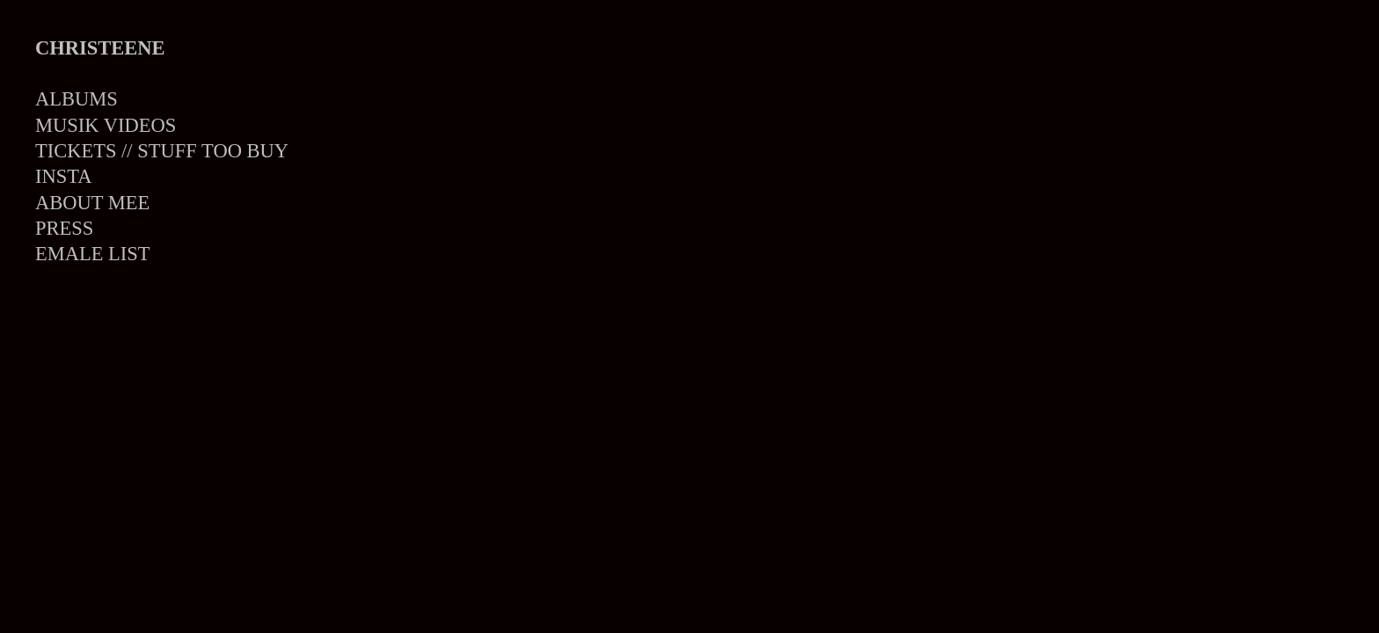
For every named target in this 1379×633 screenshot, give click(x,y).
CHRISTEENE (100, 48)
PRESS (64, 228)
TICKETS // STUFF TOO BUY (161, 151)
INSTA (63, 176)
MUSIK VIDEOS (105, 125)
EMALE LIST (92, 254)
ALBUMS (76, 99)
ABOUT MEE (92, 203)
